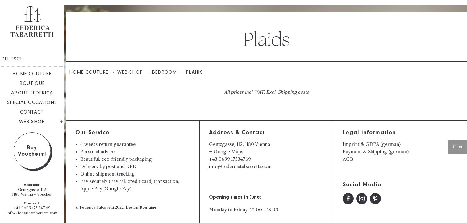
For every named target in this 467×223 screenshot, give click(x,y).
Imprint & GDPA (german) (372, 144)
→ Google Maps (226, 152)
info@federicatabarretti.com (32, 213)
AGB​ (348, 159)
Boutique (32, 83)
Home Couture (32, 74)
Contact (32, 112)
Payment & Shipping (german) (376, 152)
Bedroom (164, 72)
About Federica (32, 93)
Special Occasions (32, 103)
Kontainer (149, 208)
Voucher (44, 194)
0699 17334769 (235, 159)
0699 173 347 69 (36, 208)
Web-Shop (32, 122)
